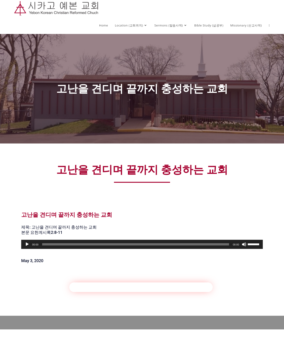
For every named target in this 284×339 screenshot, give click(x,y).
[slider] (135, 244)
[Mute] (244, 244)
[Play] (27, 244)
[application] (142, 244)
